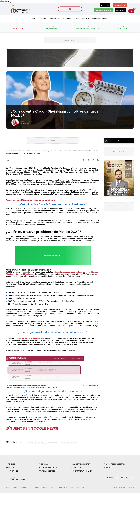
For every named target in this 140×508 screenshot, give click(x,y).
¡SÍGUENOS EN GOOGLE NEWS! (32, 443)
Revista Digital (43, 25)
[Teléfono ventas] (59, 503)
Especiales (86, 25)
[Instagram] (122, 493)
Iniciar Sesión (120, 12)
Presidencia (39, 457)
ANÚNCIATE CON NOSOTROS (114, 479)
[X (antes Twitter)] (127, 493)
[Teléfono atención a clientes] (18, 503)
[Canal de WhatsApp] (128, 5)
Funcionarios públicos (51, 457)
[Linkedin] (132, 493)
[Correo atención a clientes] (41, 503)
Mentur (104, 25)
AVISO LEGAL (43, 479)
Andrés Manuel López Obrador (69, 457)
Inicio (33, 25)
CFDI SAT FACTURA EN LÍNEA (81, 486)
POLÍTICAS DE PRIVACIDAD (48, 483)
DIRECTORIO (10, 483)
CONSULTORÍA (76, 483)
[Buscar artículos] (70, 16)
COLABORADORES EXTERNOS (82, 479)
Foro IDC (105, 12)
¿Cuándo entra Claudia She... (116, 150)
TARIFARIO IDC (109, 483)
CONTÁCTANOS (12, 486)
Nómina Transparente (29, 354)
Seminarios (120, 17)
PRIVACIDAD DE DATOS (47, 486)
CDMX (21, 457)
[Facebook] (117, 493)
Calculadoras (66, 25)
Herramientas (55, 25)
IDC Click (77, 25)
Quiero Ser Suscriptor (103, 17)
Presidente (30, 457)
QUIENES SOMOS (12, 479)
